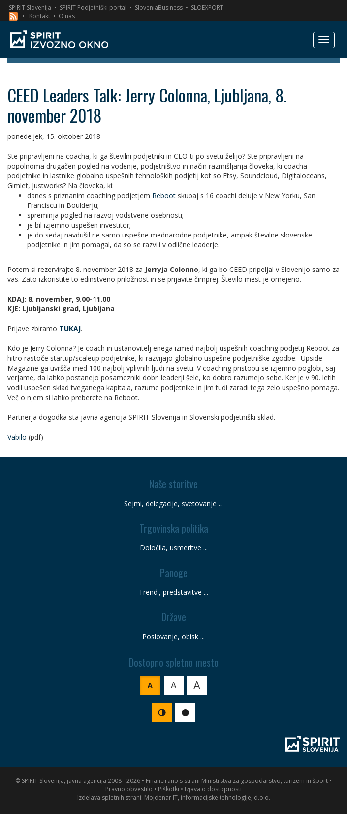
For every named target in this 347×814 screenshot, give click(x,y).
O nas (67, 16)
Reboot (164, 195)
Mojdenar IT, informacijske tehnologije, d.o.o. (207, 797)
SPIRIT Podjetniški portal (93, 7)
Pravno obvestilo (129, 789)
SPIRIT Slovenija (30, 7)
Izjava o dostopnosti (213, 789)
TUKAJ (70, 328)
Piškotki (168, 789)
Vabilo (17, 436)
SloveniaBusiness (159, 7)
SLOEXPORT (207, 7)
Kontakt (39, 16)
